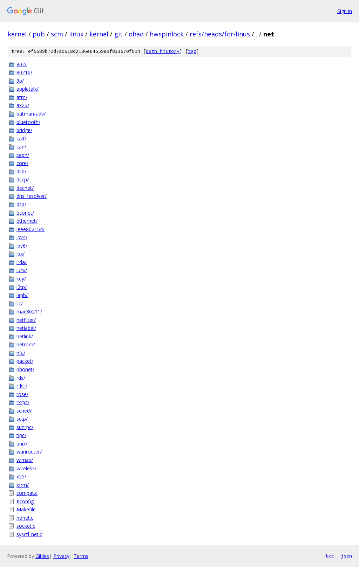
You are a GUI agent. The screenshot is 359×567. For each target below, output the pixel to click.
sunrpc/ (24, 427)
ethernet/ (27, 220)
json (346, 556)
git (118, 34)
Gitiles (42, 556)
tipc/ (21, 435)
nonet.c (24, 517)
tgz (192, 51)
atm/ (21, 97)
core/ (22, 163)
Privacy (61, 556)
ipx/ (20, 253)
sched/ (24, 410)
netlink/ (24, 336)
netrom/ (25, 344)
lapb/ (22, 295)
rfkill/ (21, 385)
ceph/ (22, 155)
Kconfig (25, 501)
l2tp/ (21, 287)
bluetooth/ (28, 122)
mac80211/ (29, 311)
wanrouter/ (29, 451)
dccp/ (22, 179)
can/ (21, 146)
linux (76, 34)
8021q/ (24, 72)
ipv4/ (21, 237)
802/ (21, 64)
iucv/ (21, 270)
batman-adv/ (31, 113)
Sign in (344, 11)
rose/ (22, 394)
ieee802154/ (30, 229)
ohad (136, 34)
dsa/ (21, 204)
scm (57, 34)
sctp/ (22, 418)
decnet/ (25, 188)
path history (163, 51)
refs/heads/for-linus (220, 34)
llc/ (19, 303)
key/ (21, 278)
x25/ (21, 476)
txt (329, 556)
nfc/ (20, 353)
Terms (81, 556)
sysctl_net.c (29, 534)
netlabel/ (26, 328)
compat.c (27, 493)
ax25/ (22, 105)
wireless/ (26, 468)
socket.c (25, 526)
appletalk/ (27, 88)
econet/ (25, 212)
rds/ (20, 377)
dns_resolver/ (31, 196)
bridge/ (24, 130)
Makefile (26, 509)
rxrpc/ (22, 402)
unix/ (21, 443)
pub (39, 34)
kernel (17, 34)
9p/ (20, 80)
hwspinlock (167, 34)
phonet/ (25, 369)
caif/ (21, 138)
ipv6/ (21, 245)
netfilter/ (26, 320)
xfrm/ (22, 485)
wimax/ (24, 460)
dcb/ (21, 171)
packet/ (24, 361)
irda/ (21, 262)
